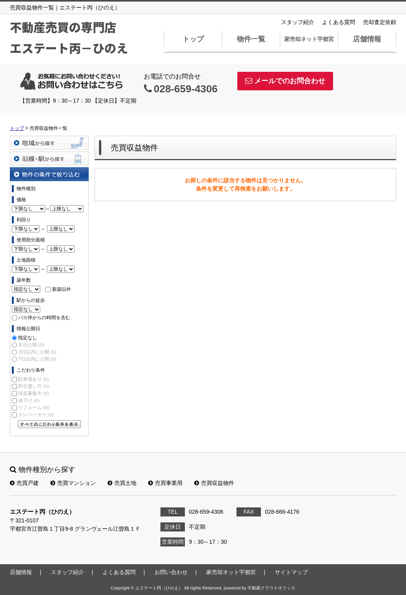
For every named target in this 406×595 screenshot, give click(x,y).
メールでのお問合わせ (285, 81)
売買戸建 (24, 483)
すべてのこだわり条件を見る (49, 424)
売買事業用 (165, 483)
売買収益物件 (214, 483)
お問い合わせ (171, 572)
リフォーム (33, 407)
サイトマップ (291, 572)
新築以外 (61, 289)
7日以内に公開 (37, 359)
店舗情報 (367, 39)
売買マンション (73, 483)
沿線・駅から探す (49, 158)
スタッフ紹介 (297, 22)
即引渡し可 (33, 386)
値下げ (28, 400)
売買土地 (122, 483)
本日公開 (31, 345)
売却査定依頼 (379, 22)
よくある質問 (338, 22)
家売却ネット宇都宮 (309, 39)
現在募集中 (33, 393)
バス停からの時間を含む (44, 317)
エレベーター (35, 414)
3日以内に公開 (37, 352)
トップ (193, 39)
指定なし (27, 338)
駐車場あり (33, 379)
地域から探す (49, 143)
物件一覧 (251, 39)
